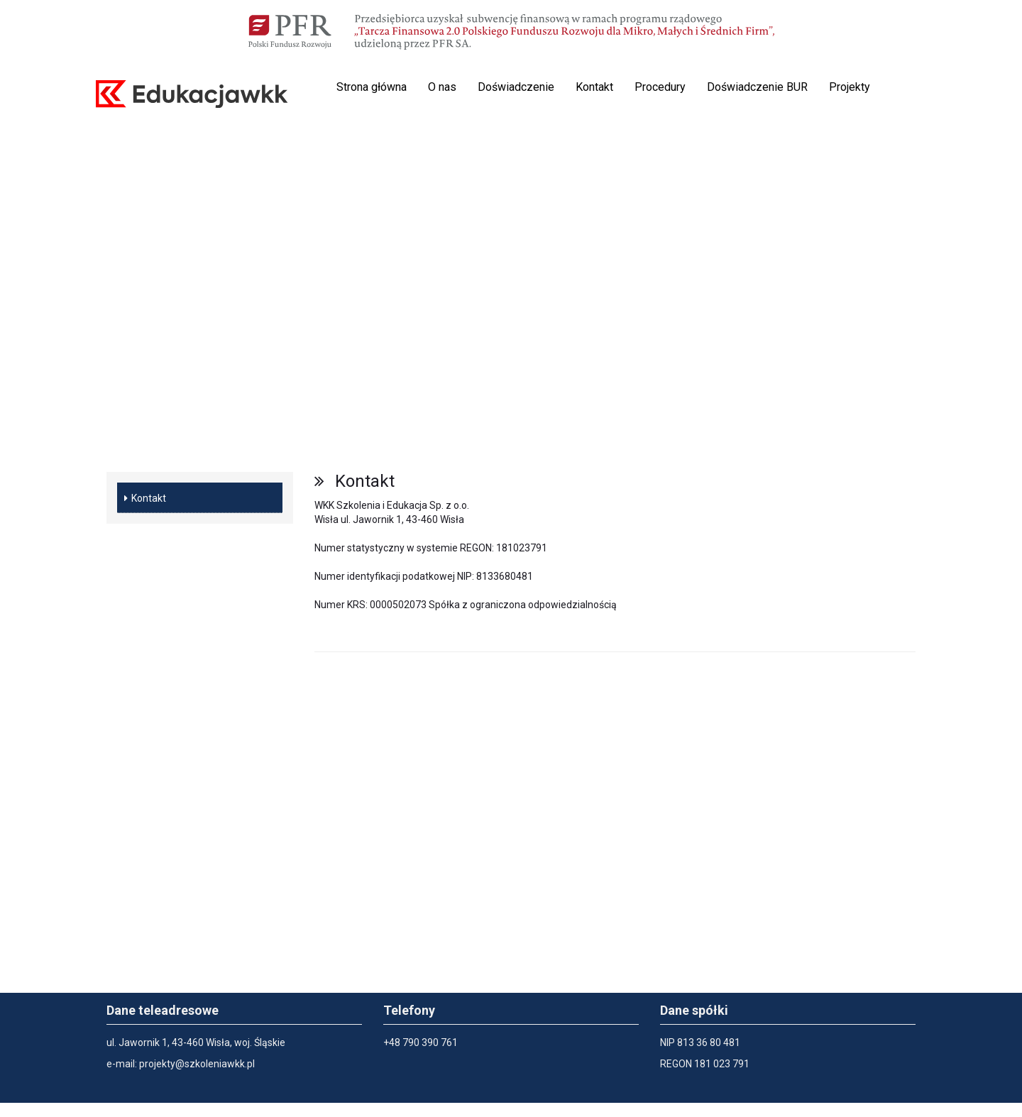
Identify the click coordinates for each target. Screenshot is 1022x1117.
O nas (442, 87)
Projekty (849, 87)
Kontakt (594, 87)
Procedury (660, 87)
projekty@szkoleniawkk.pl (197, 1063)
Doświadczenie (516, 87)
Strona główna (371, 87)
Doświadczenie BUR (757, 87)
